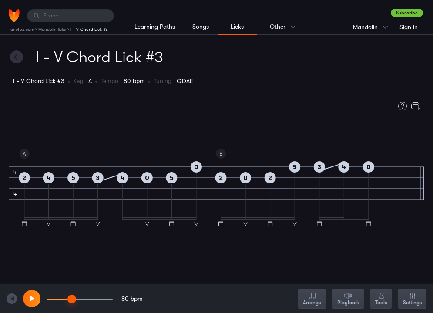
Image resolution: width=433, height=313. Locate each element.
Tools (381, 299)
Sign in (408, 26)
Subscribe (407, 13)
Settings (412, 299)
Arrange (312, 299)
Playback (348, 299)
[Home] (14, 15)
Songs (200, 26)
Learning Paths (154, 26)
